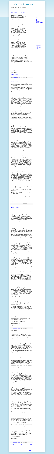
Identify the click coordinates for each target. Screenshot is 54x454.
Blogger (30, 450)
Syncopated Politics (22, 4)
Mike (37, 46)
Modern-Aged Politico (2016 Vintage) (18, 12)
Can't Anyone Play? (15, 81)
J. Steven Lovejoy (38, 45)
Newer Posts (12, 444)
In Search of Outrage (15, 331)
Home (21, 444)
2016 (36, 19)
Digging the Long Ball (15, 207)
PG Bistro (37, 48)
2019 (36, 16)
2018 (36, 17)
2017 (36, 18)
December (37, 21)
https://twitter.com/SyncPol (14, 74)
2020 (36, 15)
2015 (36, 20)
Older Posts (31, 444)
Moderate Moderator (38, 47)
